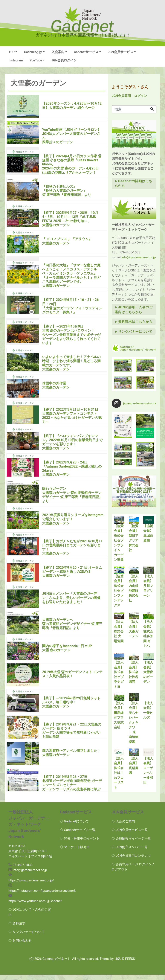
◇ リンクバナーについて (26, 937)
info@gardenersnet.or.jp (138, 257)
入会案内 (58, 52)
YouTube (36, 60)
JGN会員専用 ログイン (129, 96)
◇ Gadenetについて (74, 827)
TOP (12, 52)
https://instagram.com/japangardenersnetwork (42, 896)
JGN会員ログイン (64, 60)
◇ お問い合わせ (20, 946)
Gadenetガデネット (57, 964)
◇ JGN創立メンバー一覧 (130, 852)
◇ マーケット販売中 (75, 852)
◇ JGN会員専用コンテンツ (131, 861)
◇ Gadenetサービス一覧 (77, 835)
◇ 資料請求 (16, 929)
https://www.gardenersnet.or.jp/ (31, 886)
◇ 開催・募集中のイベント (79, 844)
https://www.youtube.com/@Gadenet (35, 906)
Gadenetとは (33, 52)
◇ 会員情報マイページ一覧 (131, 844)
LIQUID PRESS (125, 964)
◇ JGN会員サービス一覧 (130, 835)
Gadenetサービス (86, 52)
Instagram (16, 60)
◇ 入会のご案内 (123, 827)
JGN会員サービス (120, 52)
